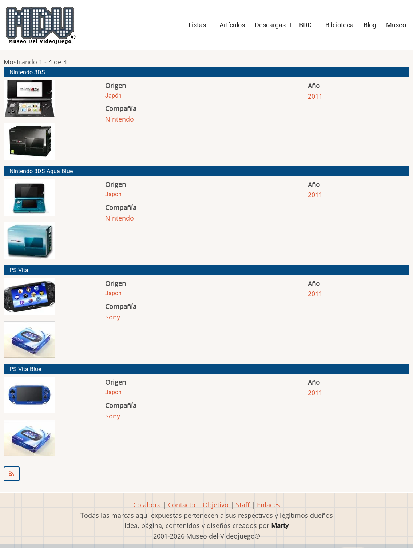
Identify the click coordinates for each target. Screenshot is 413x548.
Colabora (147, 504)
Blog (370, 25)
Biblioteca (339, 25)
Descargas (270, 25)
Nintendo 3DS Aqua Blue (41, 171)
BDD (305, 25)
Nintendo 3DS (27, 72)
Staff (243, 504)
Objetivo (216, 504)
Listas (197, 25)
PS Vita (18, 270)
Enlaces (268, 504)
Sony (112, 317)
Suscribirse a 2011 (206, 473)
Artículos (232, 25)
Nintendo (119, 119)
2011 (315, 96)
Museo (396, 25)
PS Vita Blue (25, 369)
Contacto (181, 504)
